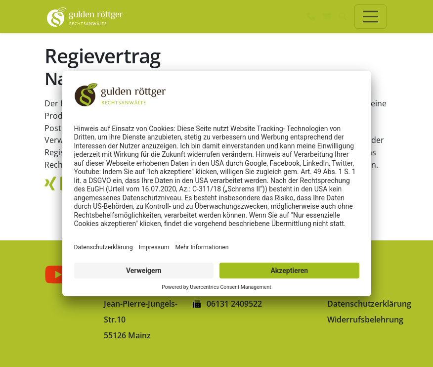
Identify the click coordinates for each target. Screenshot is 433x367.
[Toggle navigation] (370, 16)
